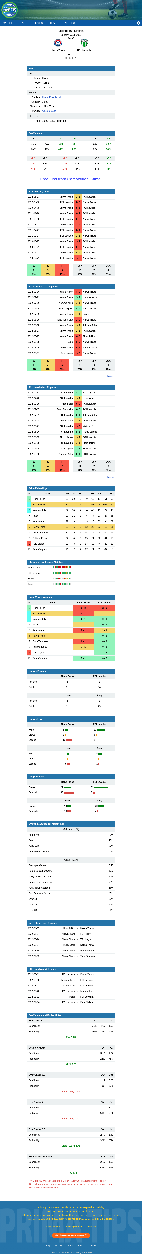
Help (48, 1245)
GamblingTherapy (73, 1226)
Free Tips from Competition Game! (71, 179)
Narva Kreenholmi (51, 97)
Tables (24, 23)
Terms (70, 1245)
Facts (39, 23)
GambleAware (53, 1226)
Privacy (58, 1245)
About (81, 1245)
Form (52, 23)
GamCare (91, 1226)
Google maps (49, 111)
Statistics (68, 23)
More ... (111, 376)
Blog (84, 23)
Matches (8, 23)
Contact (92, 1245)
